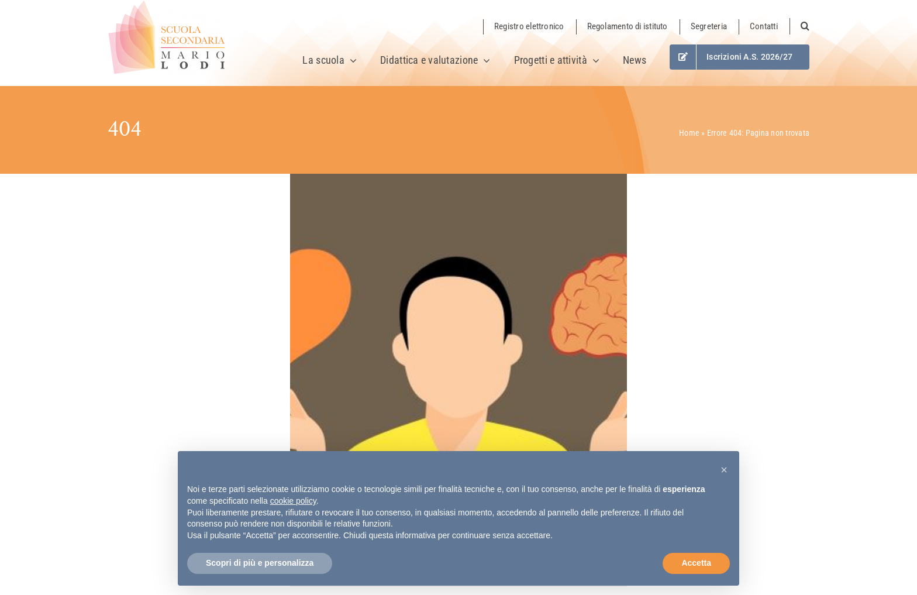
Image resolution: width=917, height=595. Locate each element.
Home (689, 132)
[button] (799, 26)
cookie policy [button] (293, 500)
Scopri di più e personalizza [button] (259, 563)
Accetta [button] (696, 563)
